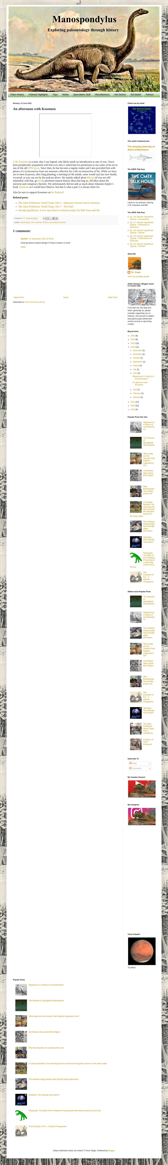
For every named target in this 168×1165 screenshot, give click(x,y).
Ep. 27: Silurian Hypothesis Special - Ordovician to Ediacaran (141, 224)
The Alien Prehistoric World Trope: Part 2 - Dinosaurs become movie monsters (59, 202)
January (136, 397)
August (136, 365)
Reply (23, 247)
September (138, 362)
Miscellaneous (102, 94)
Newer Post (19, 297)
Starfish (24, 239)
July (135, 369)
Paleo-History (17, 94)
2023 (133, 343)
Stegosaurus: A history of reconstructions (143, 377)
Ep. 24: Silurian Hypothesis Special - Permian (141, 245)
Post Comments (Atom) (35, 302)
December (137, 350)
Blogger (111, 1150)
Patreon (150, 94)
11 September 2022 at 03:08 (41, 239)
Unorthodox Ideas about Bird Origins (148, 473)
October (136, 358)
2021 (133, 402)
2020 (133, 406)
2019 (133, 409)
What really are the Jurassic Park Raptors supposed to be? (149, 459)
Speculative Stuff (81, 94)
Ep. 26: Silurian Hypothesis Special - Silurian (141, 231)
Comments (135, 768)
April (135, 389)
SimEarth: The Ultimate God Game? (148, 539)
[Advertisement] (141, 879)
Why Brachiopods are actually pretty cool (148, 490)
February (137, 393)
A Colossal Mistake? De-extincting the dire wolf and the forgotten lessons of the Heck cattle (68, 1063)
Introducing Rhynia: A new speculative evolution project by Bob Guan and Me (59, 210)
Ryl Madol (136, 94)
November (137, 354)
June (135, 373)
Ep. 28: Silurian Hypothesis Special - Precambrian (141, 218)
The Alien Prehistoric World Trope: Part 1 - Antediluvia (148, 728)
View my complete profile (138, 276)
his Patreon (57, 192)
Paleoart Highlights (38, 94)
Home (65, 297)
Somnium (24, 187)
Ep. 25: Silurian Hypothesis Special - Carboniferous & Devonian (141, 238)
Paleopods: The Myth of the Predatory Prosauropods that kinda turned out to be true (65, 1111)
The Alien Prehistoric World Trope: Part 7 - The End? (46, 206)
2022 (133, 347)
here (40, 180)
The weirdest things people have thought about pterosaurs (149, 526)
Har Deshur (120, 94)
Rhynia (90, 177)
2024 (133, 339)
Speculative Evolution (57, 222)
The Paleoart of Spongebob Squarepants (148, 441)
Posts (133, 763)
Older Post (112, 297)
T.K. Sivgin (136, 272)
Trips (55, 94)
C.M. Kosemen (21, 161)
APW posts (33, 168)
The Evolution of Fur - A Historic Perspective (148, 577)
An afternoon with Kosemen (139, 383)
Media (65, 94)
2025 (133, 336)
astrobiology (25, 222)
